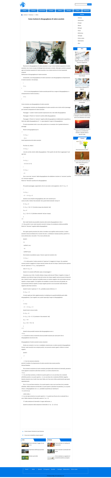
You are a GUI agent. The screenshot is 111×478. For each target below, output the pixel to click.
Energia (51, 10)
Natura (60, 10)
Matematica (81, 40)
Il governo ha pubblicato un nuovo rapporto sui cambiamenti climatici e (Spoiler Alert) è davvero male (82, 127)
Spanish (40, 469)
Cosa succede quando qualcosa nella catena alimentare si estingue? (82, 158)
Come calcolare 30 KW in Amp (82, 171)
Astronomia (42, 10)
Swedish (53, 469)
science (25, 14)
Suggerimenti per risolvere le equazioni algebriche (82, 57)
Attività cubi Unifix (33, 456)
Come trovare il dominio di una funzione (34, 431)
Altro (37, 14)
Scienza (31, 14)
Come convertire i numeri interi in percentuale (82, 97)
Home (24, 10)
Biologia (69, 10)
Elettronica (86, 10)
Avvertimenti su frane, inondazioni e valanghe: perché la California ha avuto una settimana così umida (82, 111)
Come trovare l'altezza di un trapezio (82, 84)
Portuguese (46, 469)
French (26, 469)
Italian (33, 469)
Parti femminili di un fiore (82, 145)
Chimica (33, 10)
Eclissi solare (81, 38)
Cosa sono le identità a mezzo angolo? (34, 435)
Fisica (77, 10)
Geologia (80, 35)
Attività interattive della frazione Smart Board (82, 71)
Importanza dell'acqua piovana (36, 449)
